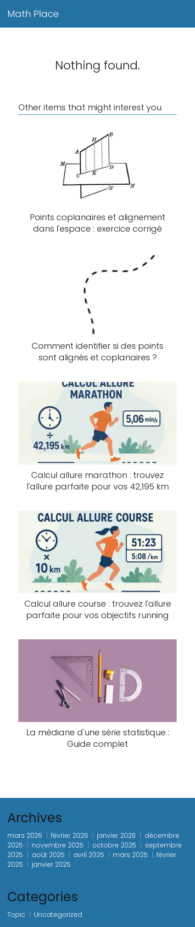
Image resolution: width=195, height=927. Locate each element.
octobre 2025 (114, 845)
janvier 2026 (116, 835)
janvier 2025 (51, 864)
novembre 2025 (58, 845)
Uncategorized (58, 914)
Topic (16, 914)
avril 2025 (88, 854)
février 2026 (69, 835)
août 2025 (48, 854)
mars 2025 (130, 854)
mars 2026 (24, 835)
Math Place (33, 13)
